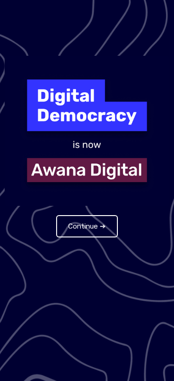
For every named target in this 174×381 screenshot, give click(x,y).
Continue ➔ (87, 226)
